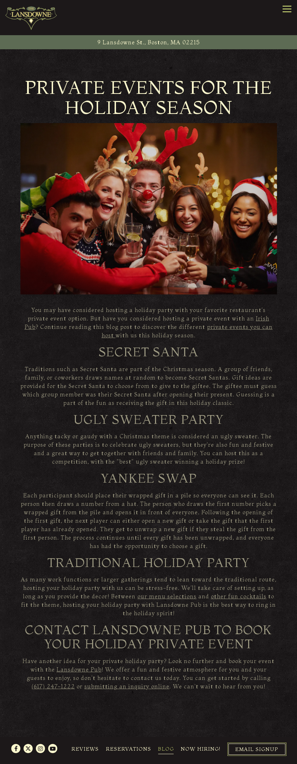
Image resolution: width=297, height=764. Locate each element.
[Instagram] (40, 748)
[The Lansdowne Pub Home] (31, 17)
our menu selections (166, 596)
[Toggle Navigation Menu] (287, 9)
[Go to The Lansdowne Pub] (148, 42)
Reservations (128, 749)
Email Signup (256, 749)
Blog (166, 749)
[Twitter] (28, 748)
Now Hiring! (200, 749)
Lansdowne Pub (79, 669)
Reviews (85, 749)
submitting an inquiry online (126, 686)
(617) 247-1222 (53, 686)
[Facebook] (15, 748)
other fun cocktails (238, 596)
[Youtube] (52, 748)
